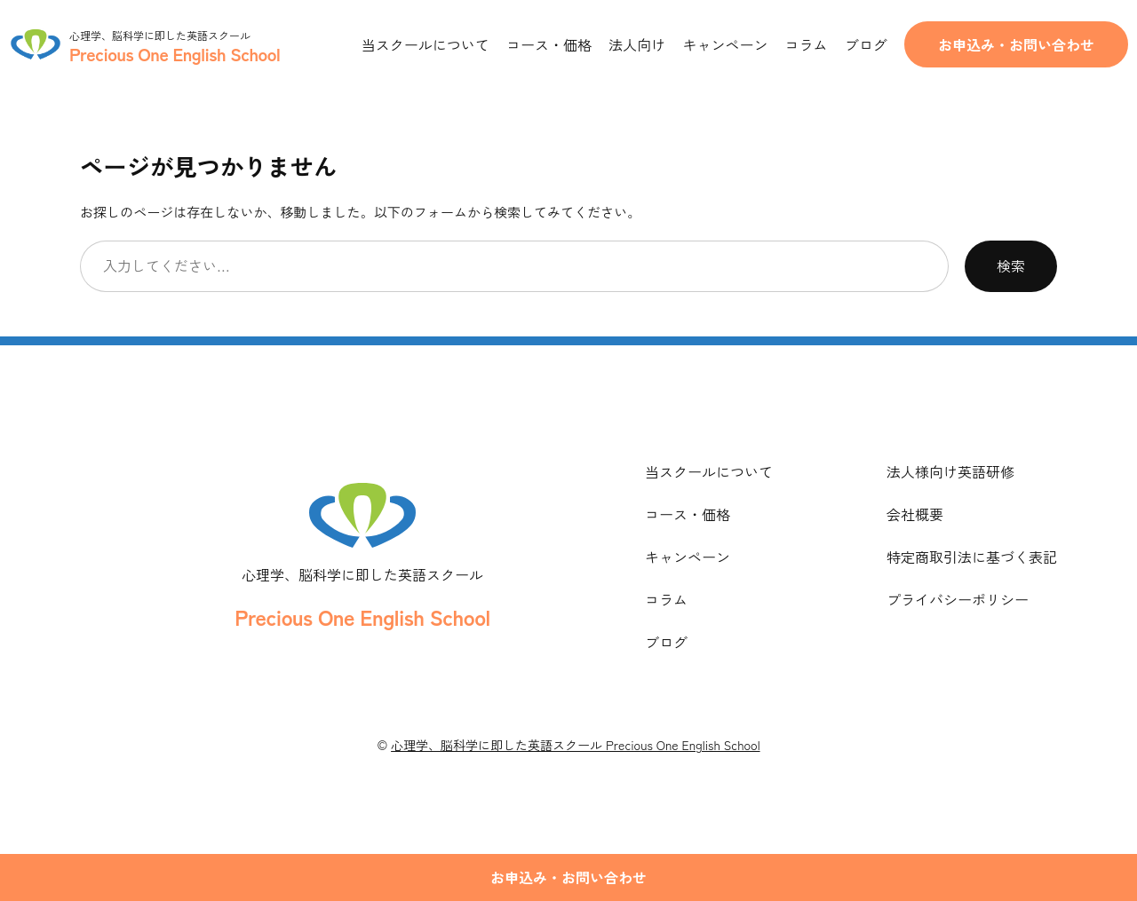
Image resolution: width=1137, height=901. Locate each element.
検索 (1011, 265)
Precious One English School (362, 616)
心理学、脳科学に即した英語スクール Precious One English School (575, 745)
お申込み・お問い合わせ (1016, 44)
